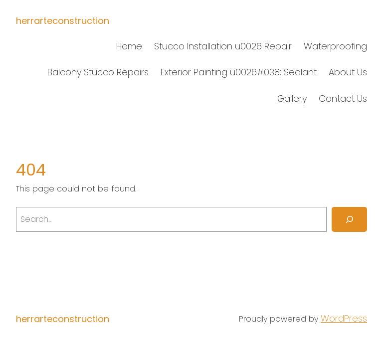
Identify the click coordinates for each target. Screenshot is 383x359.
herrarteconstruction (62, 20)
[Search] (349, 219)
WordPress (344, 318)
